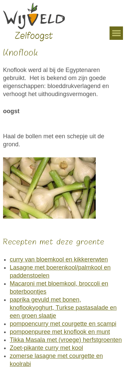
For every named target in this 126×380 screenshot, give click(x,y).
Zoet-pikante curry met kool (46, 348)
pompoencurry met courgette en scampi (63, 323)
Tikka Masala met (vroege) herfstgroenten (66, 339)
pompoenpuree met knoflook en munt (60, 331)
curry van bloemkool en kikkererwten (59, 259)
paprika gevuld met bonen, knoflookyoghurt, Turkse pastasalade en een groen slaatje (63, 307)
